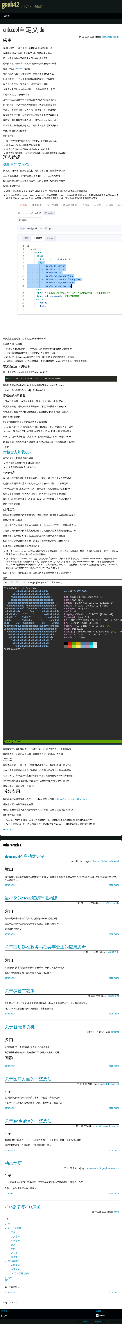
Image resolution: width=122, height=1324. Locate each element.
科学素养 (15, 1240)
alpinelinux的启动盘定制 (25, 856)
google (115, 1126)
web (110, 1168)
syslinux (111, 861)
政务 (117, 952)
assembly (114, 902)
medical (103, 1083)
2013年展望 (13, 1261)
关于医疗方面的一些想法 (28, 1079)
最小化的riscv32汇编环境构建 (31, 898)
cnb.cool (19, 68)
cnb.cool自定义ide (23, 30)
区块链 (111, 952)
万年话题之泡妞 (21, 1273)
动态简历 (13, 1163)
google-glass (102, 1126)
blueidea (98, 1321)
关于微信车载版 (20, 991)
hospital (115, 1083)
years (116, 1211)
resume (94, 1168)
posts (6, 15)
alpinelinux (95, 861)
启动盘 (104, 861)
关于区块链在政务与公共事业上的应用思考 (45, 947)
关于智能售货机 (20, 1027)
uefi (117, 861)
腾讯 (110, 996)
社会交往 (15, 1256)
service (115, 1168)
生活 (13, 1248)
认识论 (14, 1252)
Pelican (85, 1321)
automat (115, 1031)
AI (118, 996)
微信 (114, 996)
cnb (103, 37)
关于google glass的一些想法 (28, 1121)
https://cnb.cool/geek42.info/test (72, 799)
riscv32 (106, 902)
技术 (13, 1244)
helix (110, 37)
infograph (103, 1168)
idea (109, 1083)
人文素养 (15, 1236)
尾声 (10, 1277)
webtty (116, 37)
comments (8, 828)
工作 (13, 1232)
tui (106, 37)
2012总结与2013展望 (23, 1207)
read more (114, 884)
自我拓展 (15, 1265)
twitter (102, 1315)
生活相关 (15, 1269)
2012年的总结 (14, 1228)
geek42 (22, 6)
